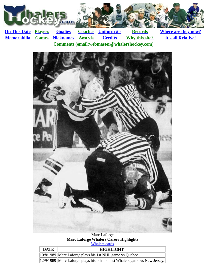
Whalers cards (102, 244)
